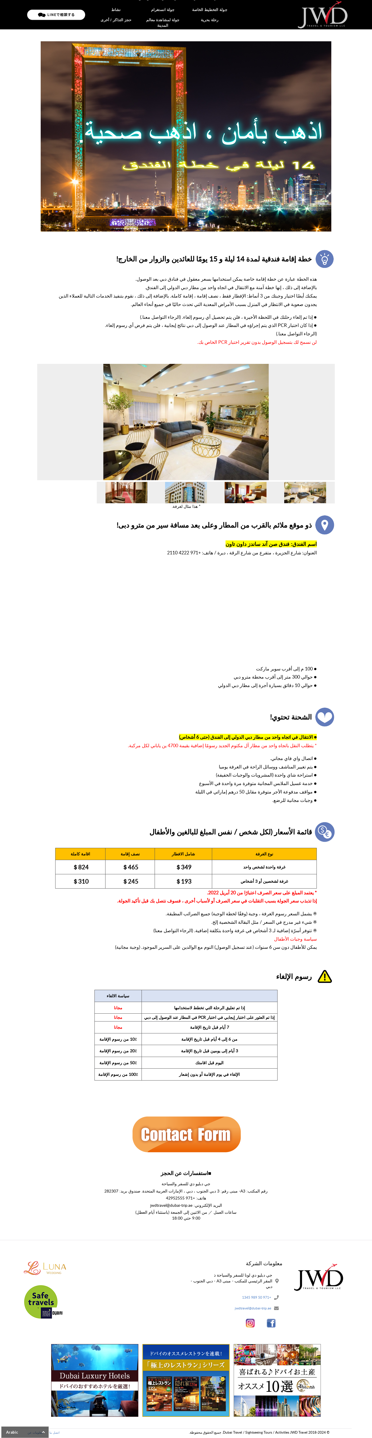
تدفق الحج (143, 14)
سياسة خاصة (119, 14)
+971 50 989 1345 (254, 1298)
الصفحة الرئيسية (211, 14)
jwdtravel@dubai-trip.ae (250, 1309)
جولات (188, 14)
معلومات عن (167, 14)
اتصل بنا (96, 14)
